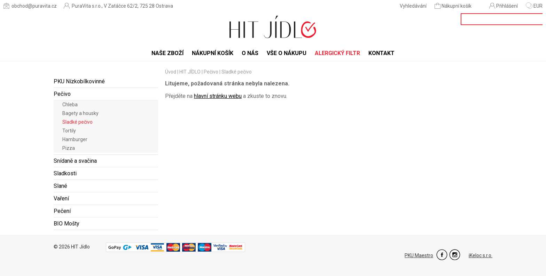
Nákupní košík (454, 6)
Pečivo (62, 94)
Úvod (170, 72)
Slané (60, 186)
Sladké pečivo (77, 122)
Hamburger (74, 139)
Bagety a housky (80, 113)
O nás (250, 53)
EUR (534, 6)
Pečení (62, 211)
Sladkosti (65, 173)
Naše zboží (167, 53)
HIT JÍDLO (190, 72)
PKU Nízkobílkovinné (79, 81)
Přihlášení (503, 6)
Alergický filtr (337, 53)
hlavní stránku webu (218, 96)
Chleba (70, 104)
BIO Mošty (66, 223)
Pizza (68, 148)
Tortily (69, 130)
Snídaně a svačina (75, 161)
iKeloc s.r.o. (480, 255)
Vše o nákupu (286, 53)
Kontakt (381, 53)
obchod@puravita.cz (30, 6)
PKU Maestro (419, 255)
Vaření (61, 198)
